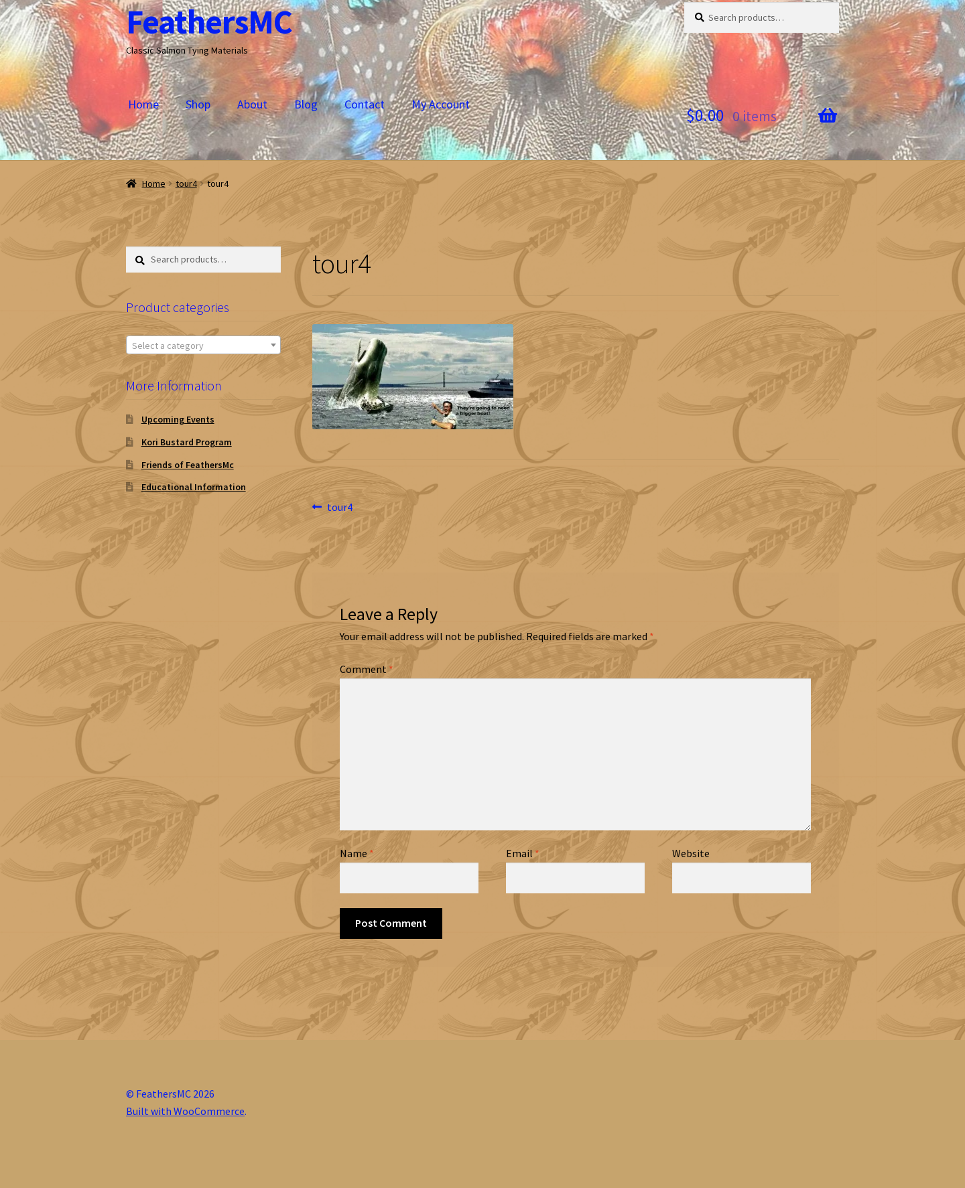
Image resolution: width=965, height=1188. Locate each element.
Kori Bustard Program (186, 442)
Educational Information (193, 487)
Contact (364, 104)
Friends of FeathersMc (187, 465)
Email (522, 853)
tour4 (186, 183)
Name (357, 853)
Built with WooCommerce (185, 1111)
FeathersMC (209, 22)
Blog (306, 104)
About (252, 104)
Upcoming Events (177, 419)
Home (143, 104)
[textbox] (203, 345)
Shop (198, 104)
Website (691, 853)
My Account (440, 104)
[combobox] (203, 345)
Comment (366, 669)
